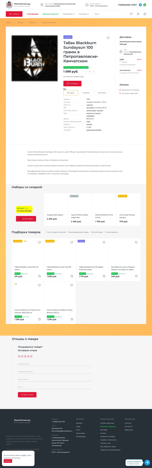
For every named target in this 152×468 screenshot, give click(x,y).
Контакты (128, 426)
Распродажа (81, 436)
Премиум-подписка (108, 426)
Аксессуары (80, 433)
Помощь (128, 423)
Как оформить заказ (108, 446)
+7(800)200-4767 (43, 174)
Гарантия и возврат (107, 436)
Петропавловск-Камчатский (64, 4)
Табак (78, 426)
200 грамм (102, 93)
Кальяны (79, 423)
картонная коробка (93, 130)
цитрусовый (91, 110)
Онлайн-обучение (107, 423)
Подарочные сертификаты (110, 450)
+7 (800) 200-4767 (58, 422)
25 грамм (86, 93)
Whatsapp (65, 174)
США (88, 121)
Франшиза (129, 430)
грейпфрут (90, 116)
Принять (8, 461)
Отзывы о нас (105, 443)
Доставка (103, 430)
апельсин (90, 113)
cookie (23, 455)
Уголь (78, 430)
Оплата (103, 433)
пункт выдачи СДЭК (52, 6)
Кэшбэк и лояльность (108, 440)
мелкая (89, 124)
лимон (98, 113)
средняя (89, 105)
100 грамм (90, 108)
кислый (100, 110)
